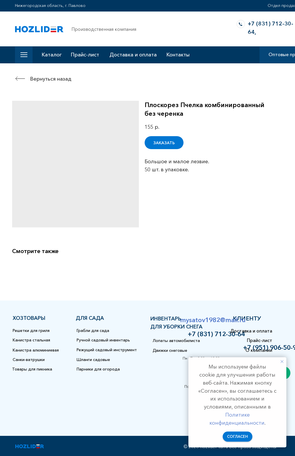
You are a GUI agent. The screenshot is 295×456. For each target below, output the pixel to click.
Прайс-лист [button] (85, 55)
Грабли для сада (93, 330)
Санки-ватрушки (29, 359)
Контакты (178, 55)
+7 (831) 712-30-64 (216, 334)
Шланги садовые (93, 359)
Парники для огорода (98, 369)
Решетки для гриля (31, 330)
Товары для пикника (32, 369)
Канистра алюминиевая (36, 350)
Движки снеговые (170, 350)
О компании (258, 350)
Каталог (51, 55)
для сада (90, 318)
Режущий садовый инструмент (107, 349)
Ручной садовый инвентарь (103, 340)
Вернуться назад (50, 79)
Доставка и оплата (133, 55)
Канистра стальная (31, 340)
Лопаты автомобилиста (176, 340)
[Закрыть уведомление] (282, 361)
